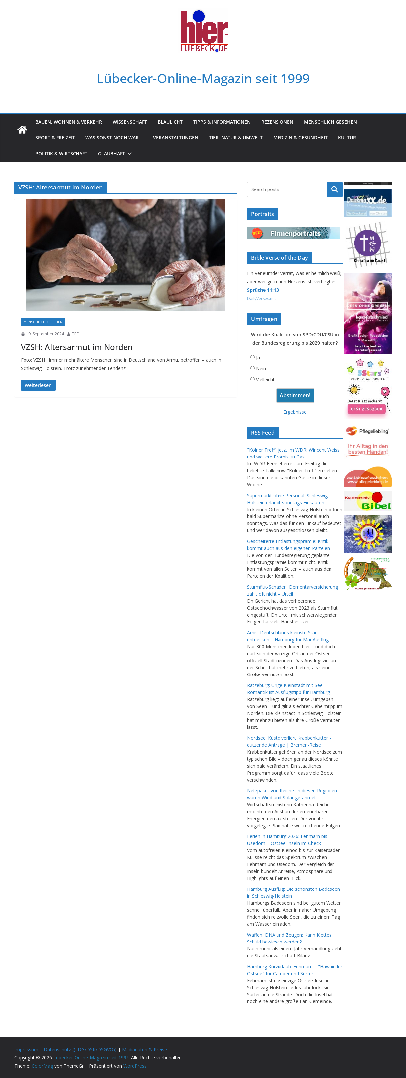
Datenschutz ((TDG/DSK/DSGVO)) (80, 1049)
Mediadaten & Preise (144, 1049)
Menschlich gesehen (330, 122)
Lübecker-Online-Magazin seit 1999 (203, 78)
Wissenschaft (130, 122)
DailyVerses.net (261, 298)
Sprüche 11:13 (263, 290)
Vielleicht (265, 379)
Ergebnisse (295, 412)
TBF (75, 334)
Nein (261, 368)
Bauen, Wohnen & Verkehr (68, 122)
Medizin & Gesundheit (300, 138)
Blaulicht (170, 122)
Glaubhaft (111, 153)
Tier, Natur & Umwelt (236, 138)
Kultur (347, 138)
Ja (258, 357)
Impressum (26, 1049)
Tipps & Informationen (222, 122)
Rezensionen (277, 122)
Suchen (335, 189)
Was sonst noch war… (113, 138)
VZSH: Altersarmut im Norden (77, 346)
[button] (128, 153)
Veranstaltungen (175, 138)
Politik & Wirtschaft (61, 153)
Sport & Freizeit (55, 138)
